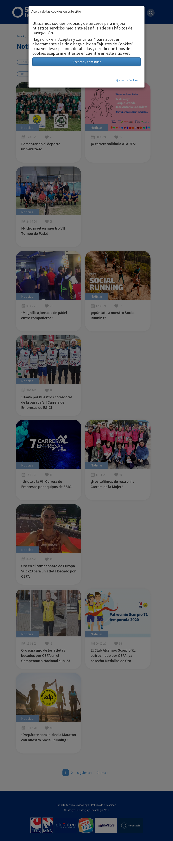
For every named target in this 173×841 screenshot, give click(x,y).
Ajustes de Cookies (127, 80)
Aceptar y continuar (87, 62)
